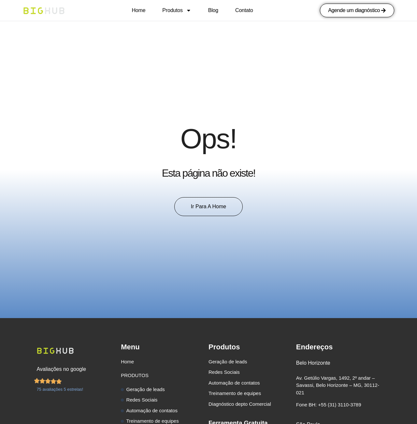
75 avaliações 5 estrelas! (59, 389)
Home (138, 10)
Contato (244, 10)
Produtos (176, 10)
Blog (213, 10)
